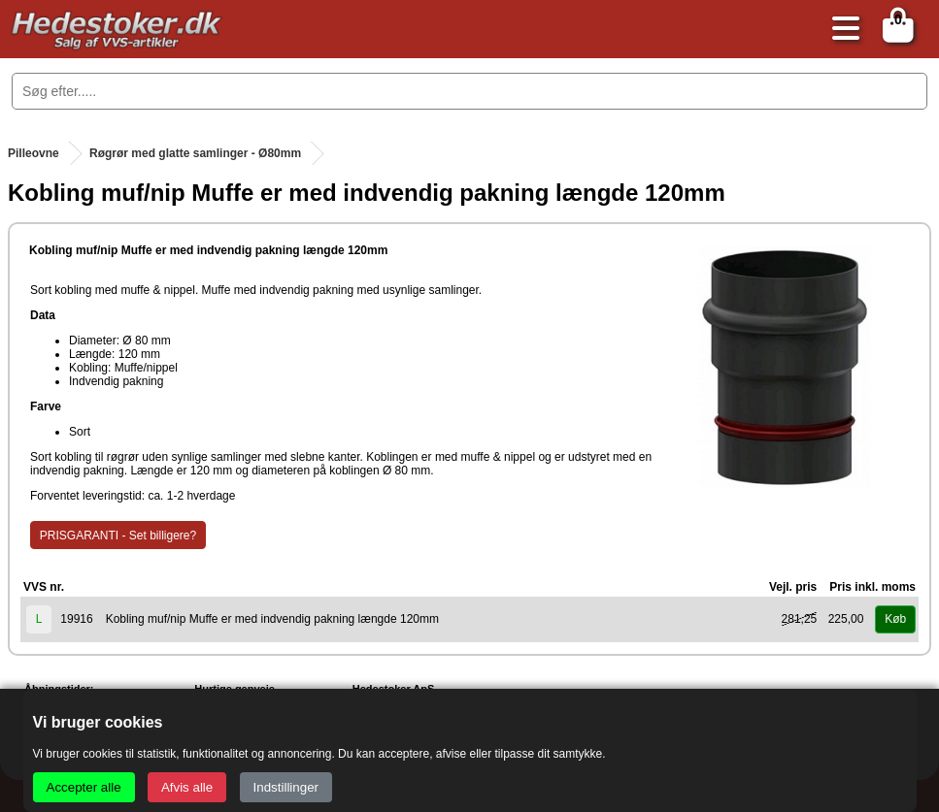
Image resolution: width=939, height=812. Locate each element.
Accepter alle (84, 787)
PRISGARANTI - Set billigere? (118, 535)
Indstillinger (286, 787)
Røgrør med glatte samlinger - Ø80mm (195, 153)
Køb (895, 619)
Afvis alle (187, 787)
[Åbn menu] (840, 29)
